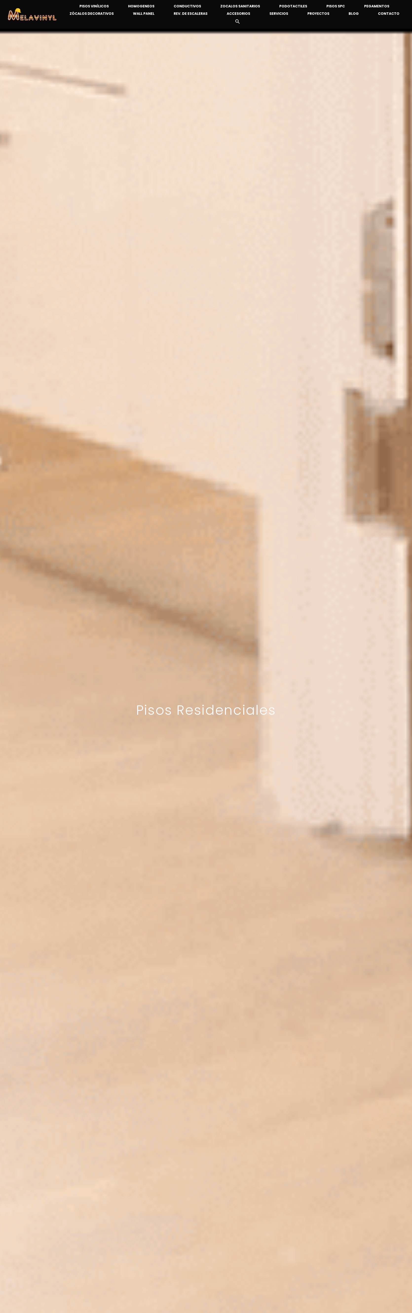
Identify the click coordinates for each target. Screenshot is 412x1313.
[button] (234, 22)
